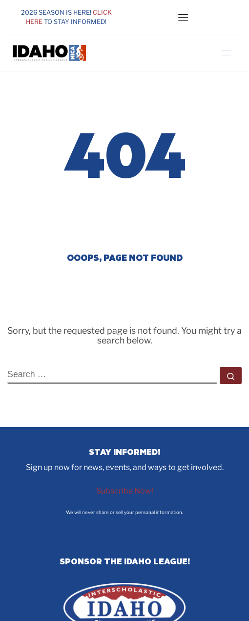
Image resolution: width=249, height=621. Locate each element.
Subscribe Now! (124, 490)
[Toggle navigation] (183, 17)
